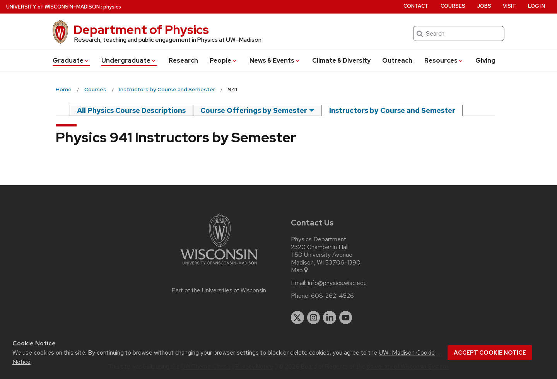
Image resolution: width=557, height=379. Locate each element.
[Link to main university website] (219, 266)
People (223, 60)
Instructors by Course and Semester (392, 110)
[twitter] (297, 317)
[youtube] (345, 317)
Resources (444, 60)
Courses (453, 6)
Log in (536, 6)
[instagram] (313, 317)
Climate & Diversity (341, 60)
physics (112, 6)
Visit (509, 6)
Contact (416, 6)
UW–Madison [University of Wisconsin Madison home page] (53, 6)
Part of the (219, 290)
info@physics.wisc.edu (337, 283)
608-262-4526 (332, 296)
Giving (485, 60)
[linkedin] (329, 317)
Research (183, 60)
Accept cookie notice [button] (490, 353)
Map (300, 270)
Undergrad (129, 60)
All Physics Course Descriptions (131, 110)
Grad (71, 60)
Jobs (484, 6)
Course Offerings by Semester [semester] (253, 110)
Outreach (397, 60)
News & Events (275, 60)
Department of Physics (141, 29)
